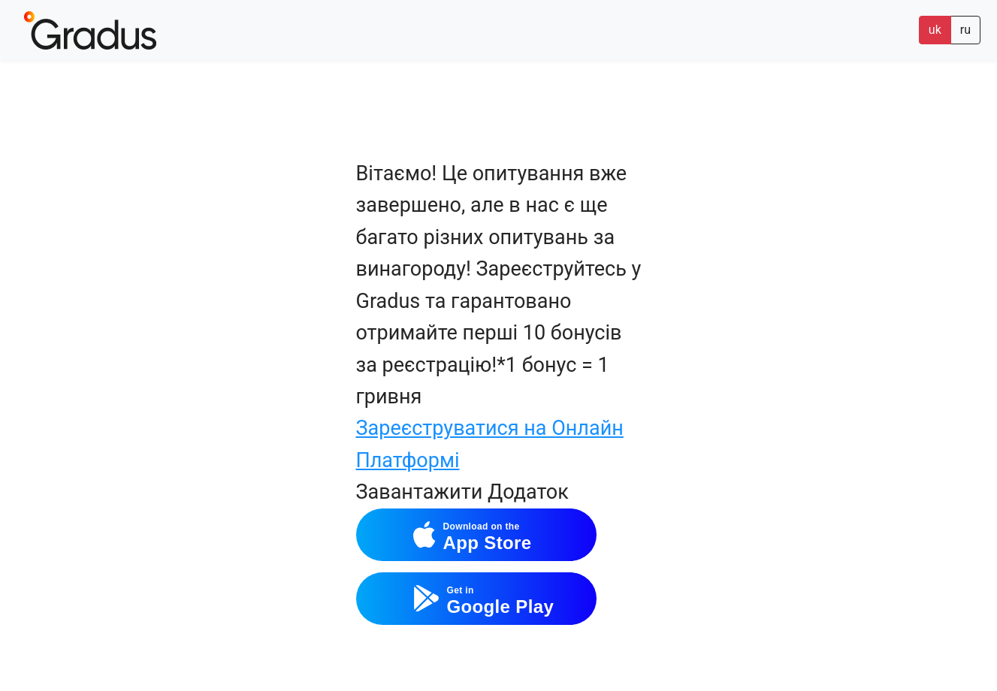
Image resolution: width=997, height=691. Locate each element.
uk (935, 30)
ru (965, 30)
